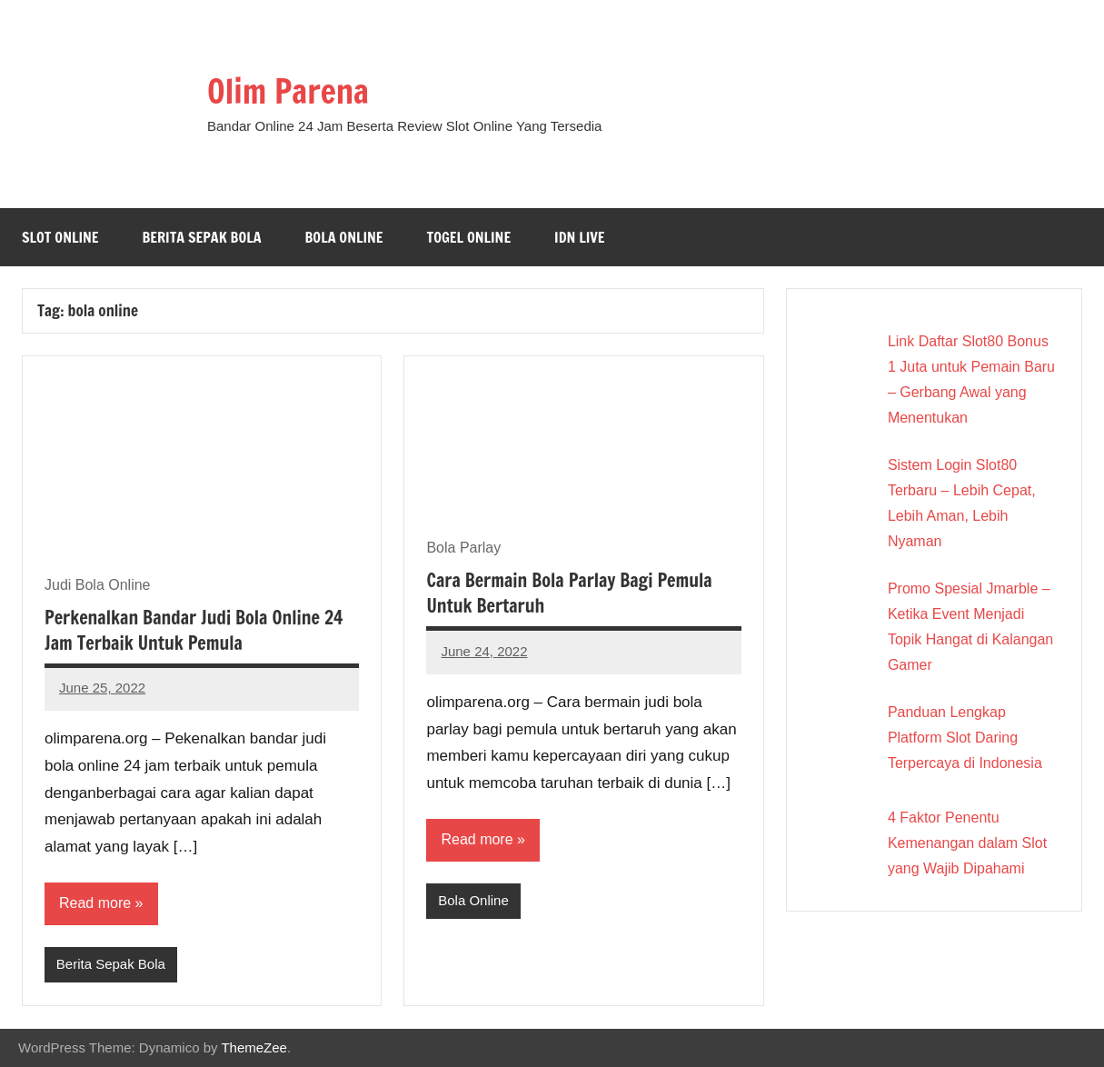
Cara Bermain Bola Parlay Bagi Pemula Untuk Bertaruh (568, 593)
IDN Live (579, 237)
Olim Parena (288, 91)
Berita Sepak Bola (202, 237)
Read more (95, 903)
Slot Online (60, 237)
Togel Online (469, 237)
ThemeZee (254, 1047)
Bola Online (344, 237)
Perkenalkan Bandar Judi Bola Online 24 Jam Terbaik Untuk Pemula (194, 630)
